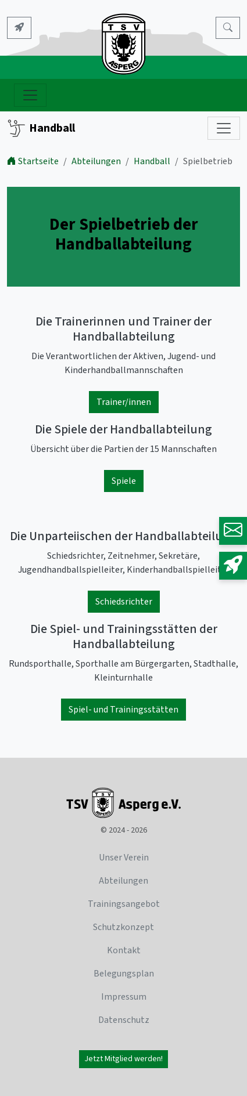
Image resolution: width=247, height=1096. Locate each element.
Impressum (123, 996)
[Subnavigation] (223, 128)
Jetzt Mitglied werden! (123, 1059)
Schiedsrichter (123, 601)
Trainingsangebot (124, 904)
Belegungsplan (124, 973)
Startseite (33, 161)
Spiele (124, 481)
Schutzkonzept (123, 927)
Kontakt (124, 950)
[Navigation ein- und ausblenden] (30, 95)
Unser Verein (124, 857)
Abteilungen (96, 161)
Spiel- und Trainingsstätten (123, 709)
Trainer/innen (123, 402)
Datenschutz (123, 1020)
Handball (41, 128)
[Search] (228, 28)
